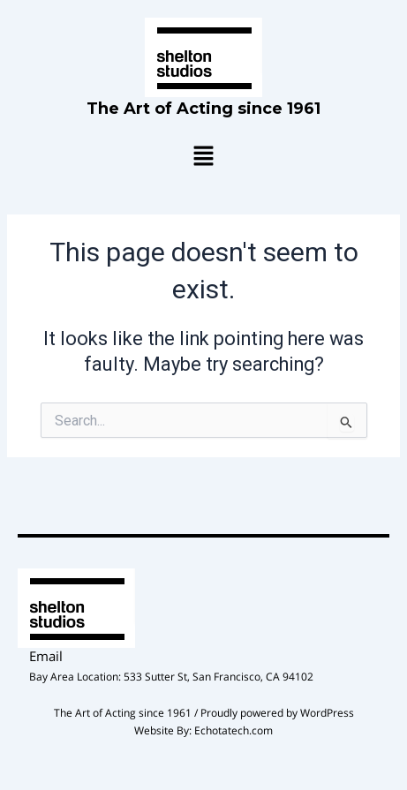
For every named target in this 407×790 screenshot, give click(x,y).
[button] (203, 157)
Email (46, 656)
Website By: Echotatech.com (203, 730)
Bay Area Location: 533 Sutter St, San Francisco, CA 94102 (171, 676)
